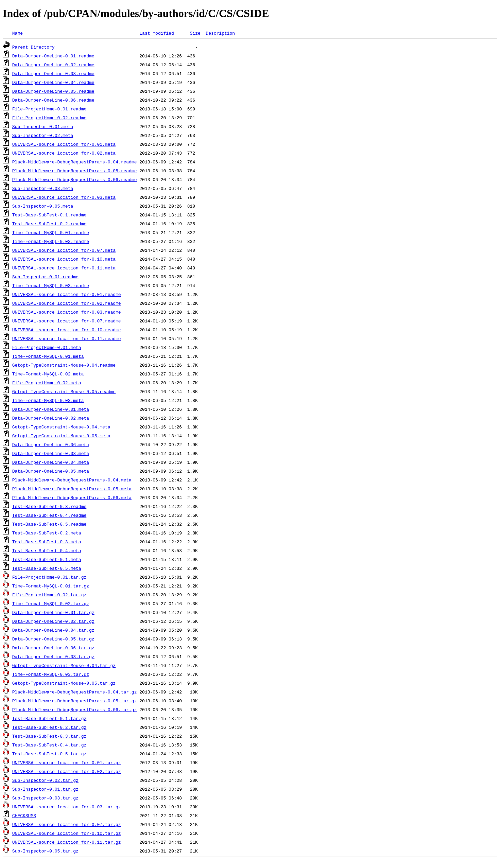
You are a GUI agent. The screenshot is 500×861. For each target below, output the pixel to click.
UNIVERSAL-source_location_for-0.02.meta (64, 153)
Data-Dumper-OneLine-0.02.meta (50, 418)
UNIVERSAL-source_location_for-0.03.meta (64, 197)
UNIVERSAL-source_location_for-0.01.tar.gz (66, 762)
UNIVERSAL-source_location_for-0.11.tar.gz (66, 842)
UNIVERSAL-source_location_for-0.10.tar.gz (66, 833)
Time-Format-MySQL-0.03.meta (48, 400)
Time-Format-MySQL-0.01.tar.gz (50, 586)
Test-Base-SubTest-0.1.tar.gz (49, 718)
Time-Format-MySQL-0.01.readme (50, 232)
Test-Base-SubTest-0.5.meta (46, 568)
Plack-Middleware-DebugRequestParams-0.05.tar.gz (74, 701)
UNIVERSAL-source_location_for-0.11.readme (66, 338)
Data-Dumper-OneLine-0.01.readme (53, 56)
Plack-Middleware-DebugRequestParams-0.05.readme (74, 171)
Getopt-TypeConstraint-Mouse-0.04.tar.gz (64, 665)
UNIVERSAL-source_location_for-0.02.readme (66, 303)
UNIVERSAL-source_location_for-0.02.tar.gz (66, 771)
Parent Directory (33, 47)
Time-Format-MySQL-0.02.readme (50, 241)
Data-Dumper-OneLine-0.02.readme (53, 65)
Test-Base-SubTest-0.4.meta (46, 550)
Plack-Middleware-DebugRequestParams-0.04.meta (72, 480)
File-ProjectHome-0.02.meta (46, 383)
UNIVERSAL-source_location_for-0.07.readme (66, 321)
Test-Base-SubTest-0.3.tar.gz (49, 736)
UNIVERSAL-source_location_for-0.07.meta (64, 250)
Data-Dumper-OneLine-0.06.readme (53, 100)
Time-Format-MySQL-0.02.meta (48, 374)
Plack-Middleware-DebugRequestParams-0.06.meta (72, 497)
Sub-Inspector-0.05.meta (42, 206)
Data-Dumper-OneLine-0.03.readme (53, 73)
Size (195, 33)
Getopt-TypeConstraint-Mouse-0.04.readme (64, 365)
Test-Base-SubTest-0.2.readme (49, 224)
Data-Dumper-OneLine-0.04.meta (50, 462)
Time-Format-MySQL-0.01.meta (48, 356)
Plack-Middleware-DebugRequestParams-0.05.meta (72, 489)
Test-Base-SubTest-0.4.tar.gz (49, 745)
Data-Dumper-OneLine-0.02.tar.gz (53, 621)
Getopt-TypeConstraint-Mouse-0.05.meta (61, 436)
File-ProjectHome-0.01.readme (49, 109)
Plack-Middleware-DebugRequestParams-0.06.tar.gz (74, 709)
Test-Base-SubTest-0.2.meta (46, 533)
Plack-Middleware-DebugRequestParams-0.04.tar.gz (74, 692)
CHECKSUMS (24, 815)
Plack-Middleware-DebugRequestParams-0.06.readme (74, 179)
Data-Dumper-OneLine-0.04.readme (53, 82)
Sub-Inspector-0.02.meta (42, 135)
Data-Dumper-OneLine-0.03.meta (50, 453)
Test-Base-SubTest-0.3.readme (49, 506)
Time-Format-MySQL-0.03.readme (50, 285)
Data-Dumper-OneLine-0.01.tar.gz (53, 612)
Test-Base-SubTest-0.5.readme (49, 524)
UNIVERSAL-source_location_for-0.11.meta (64, 268)
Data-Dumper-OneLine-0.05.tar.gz (53, 639)
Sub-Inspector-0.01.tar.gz (45, 789)
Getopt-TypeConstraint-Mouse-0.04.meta (61, 427)
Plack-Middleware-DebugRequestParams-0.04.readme (74, 162)
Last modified (156, 33)
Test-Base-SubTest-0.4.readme (49, 515)
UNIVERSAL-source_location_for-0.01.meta (64, 144)
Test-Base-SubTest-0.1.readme (49, 215)
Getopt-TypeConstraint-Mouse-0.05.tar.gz (64, 683)
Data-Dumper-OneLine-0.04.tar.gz (53, 630)
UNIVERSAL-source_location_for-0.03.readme (66, 312)
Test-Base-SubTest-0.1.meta (46, 559)
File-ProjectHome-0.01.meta (46, 347)
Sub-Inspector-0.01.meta (42, 126)
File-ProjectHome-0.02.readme (49, 118)
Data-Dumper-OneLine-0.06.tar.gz (53, 648)
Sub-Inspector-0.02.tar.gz (45, 780)
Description (220, 33)
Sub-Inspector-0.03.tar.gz (45, 798)
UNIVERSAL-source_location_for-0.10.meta (64, 259)
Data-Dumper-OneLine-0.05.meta (50, 471)
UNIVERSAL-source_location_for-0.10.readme (66, 330)
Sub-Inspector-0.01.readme (45, 277)
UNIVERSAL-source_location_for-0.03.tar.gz (66, 807)
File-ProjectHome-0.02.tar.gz (49, 595)
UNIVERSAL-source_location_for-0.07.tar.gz (66, 824)
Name (17, 33)
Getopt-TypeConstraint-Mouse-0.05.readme (64, 391)
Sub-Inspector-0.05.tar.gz (45, 851)
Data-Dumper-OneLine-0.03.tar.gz (53, 656)
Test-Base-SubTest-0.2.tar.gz (49, 727)
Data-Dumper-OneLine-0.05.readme (53, 91)
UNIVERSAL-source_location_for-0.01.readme (66, 294)
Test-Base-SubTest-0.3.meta (46, 542)
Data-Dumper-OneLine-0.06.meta (50, 444)
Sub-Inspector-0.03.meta (42, 188)
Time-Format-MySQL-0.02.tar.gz (50, 603)
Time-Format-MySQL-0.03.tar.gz (50, 674)
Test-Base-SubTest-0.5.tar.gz (49, 754)
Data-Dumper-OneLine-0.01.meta (50, 409)
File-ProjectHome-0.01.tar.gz (49, 577)
